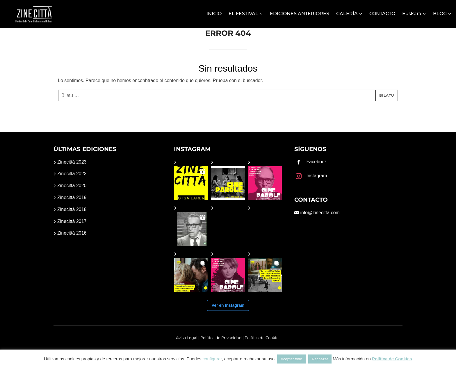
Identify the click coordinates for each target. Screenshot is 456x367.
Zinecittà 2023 (72, 161)
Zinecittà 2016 (72, 233)
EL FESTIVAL (243, 13)
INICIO (214, 13)
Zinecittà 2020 (72, 185)
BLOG (440, 13)
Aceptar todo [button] (291, 359)
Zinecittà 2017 (72, 221)
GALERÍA (347, 13)
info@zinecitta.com (319, 212)
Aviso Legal (186, 337)
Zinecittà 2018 (72, 209)
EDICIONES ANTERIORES (299, 13)
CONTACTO (382, 13)
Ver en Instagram (228, 305)
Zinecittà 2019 (72, 197)
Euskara (411, 13)
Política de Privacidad (221, 337)
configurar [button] (212, 358)
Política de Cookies (262, 337)
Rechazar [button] (320, 359)
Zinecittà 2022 (72, 173)
